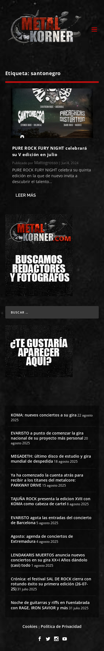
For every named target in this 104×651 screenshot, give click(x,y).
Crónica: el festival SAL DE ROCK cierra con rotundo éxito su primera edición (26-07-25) (51, 583)
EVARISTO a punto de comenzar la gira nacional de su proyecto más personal (47, 435)
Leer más (26, 195)
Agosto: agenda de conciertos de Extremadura (42, 539)
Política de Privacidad (61, 626)
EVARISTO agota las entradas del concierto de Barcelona (51, 520)
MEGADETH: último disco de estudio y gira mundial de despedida (51, 458)
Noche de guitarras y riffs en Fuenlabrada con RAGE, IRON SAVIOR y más (50, 605)
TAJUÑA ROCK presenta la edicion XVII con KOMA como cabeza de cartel (50, 501)
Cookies (29, 626)
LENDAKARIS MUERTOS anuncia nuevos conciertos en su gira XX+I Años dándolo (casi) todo (49, 560)
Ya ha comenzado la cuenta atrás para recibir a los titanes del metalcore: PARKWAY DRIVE (47, 480)
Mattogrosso (46, 162)
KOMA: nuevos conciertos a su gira (44, 415)
